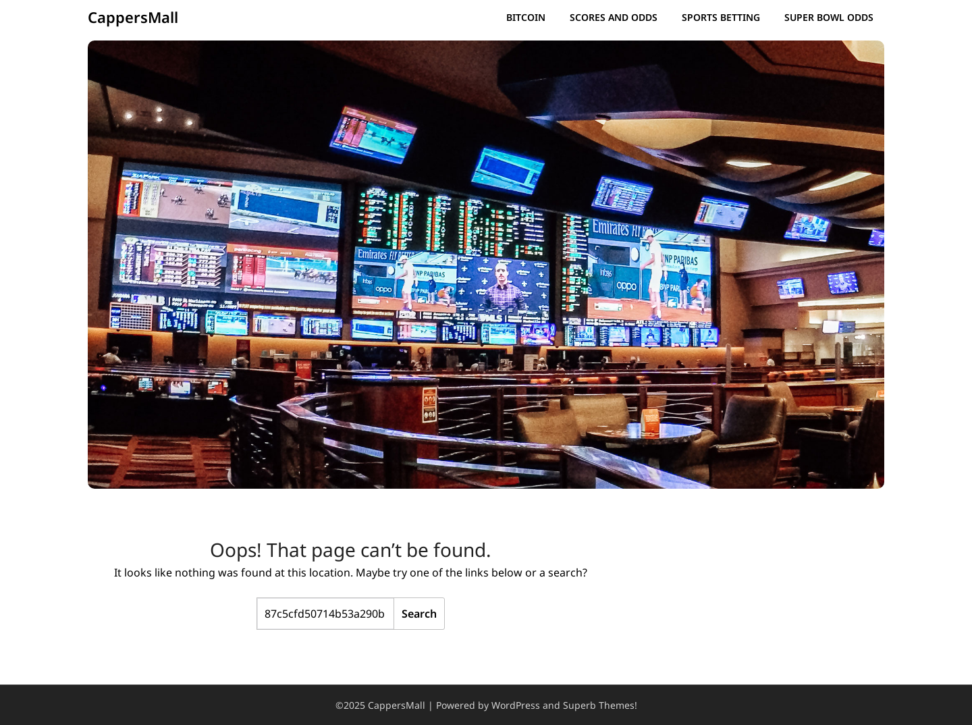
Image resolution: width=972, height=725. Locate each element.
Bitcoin (525, 17)
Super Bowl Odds (828, 17)
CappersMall (133, 17)
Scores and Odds (613, 17)
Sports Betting (721, 17)
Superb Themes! (600, 705)
